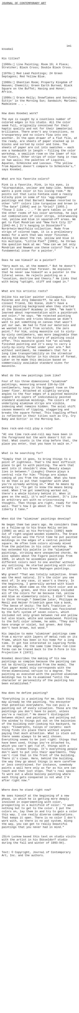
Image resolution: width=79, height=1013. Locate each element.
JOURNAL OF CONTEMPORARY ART (24, 3)
